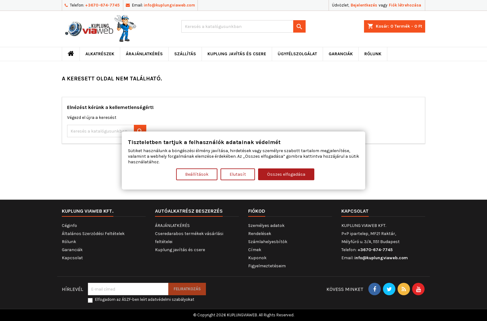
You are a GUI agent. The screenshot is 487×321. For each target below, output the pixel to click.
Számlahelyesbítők (267, 241)
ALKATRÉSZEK (99, 54)
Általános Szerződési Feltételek (93, 233)
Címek (254, 249)
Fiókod (256, 211)
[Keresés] (243, 26)
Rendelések (259, 233)
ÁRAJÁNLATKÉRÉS (144, 54)
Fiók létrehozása (405, 5)
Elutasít (238, 174)
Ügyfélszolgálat (297, 54)
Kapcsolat (72, 257)
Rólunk (372, 54)
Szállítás (185, 54)
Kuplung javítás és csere (236, 54)
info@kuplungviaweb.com (169, 5)
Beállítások (196, 174)
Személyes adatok (266, 225)
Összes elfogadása (286, 174)
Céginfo (69, 225)
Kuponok (257, 257)
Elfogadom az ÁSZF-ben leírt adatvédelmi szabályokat (144, 299)
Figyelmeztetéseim (267, 266)
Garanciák (341, 54)
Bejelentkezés (364, 5)
